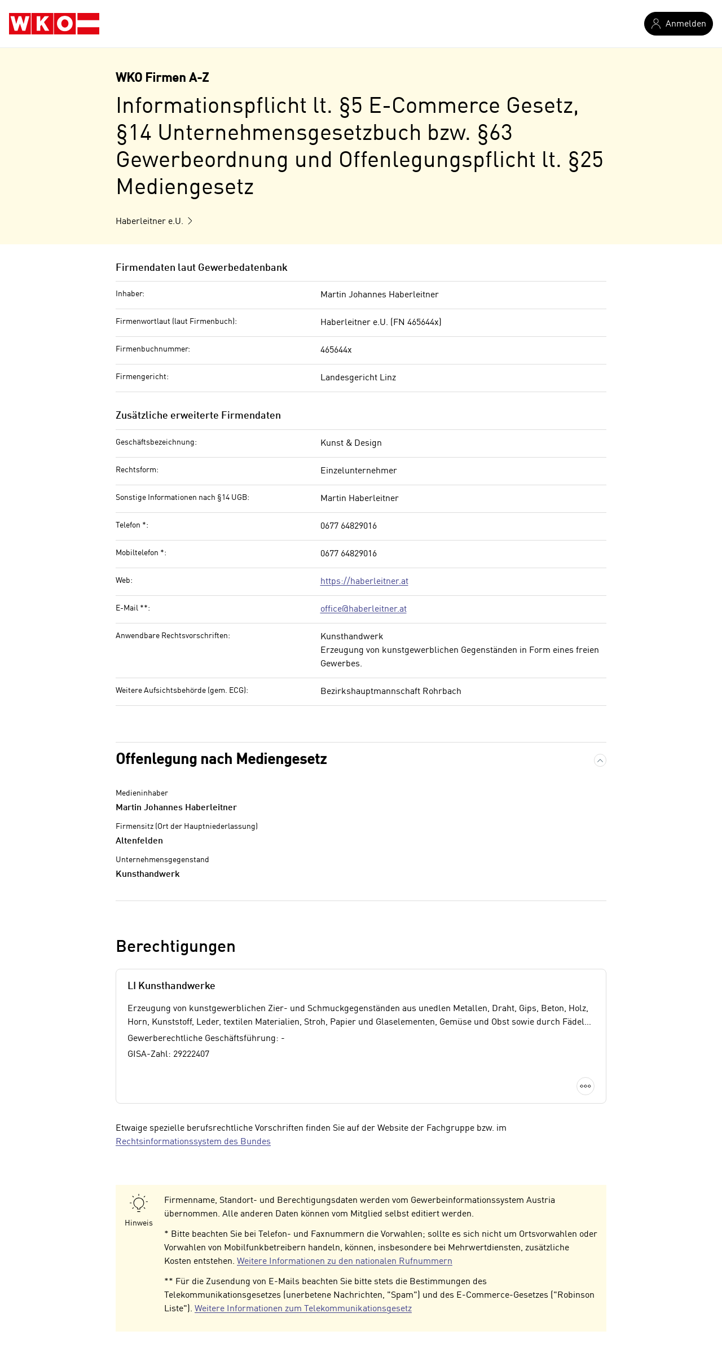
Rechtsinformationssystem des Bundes (193, 1142)
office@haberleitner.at (363, 609)
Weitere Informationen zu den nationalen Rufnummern (344, 1261)
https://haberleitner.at (364, 581)
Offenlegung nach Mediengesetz (221, 760)
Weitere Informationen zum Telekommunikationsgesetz (303, 1309)
